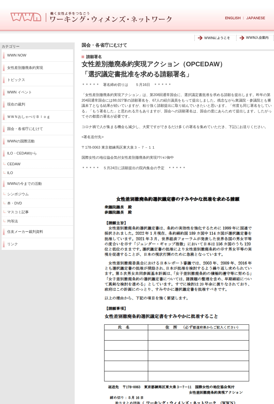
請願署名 (94, 57)
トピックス (16, 80)
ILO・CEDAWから (22, 153)
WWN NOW (16, 55)
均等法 (12, 221)
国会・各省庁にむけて (25, 129)
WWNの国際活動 (21, 141)
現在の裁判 (16, 104)
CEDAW (14, 164)
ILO (10, 173)
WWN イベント (19, 92)
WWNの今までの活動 (24, 184)
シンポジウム (18, 194)
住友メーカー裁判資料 (25, 232)
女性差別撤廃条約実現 (25, 68)
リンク (12, 244)
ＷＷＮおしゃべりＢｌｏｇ (28, 117)
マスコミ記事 (18, 212)
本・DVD (14, 203)
